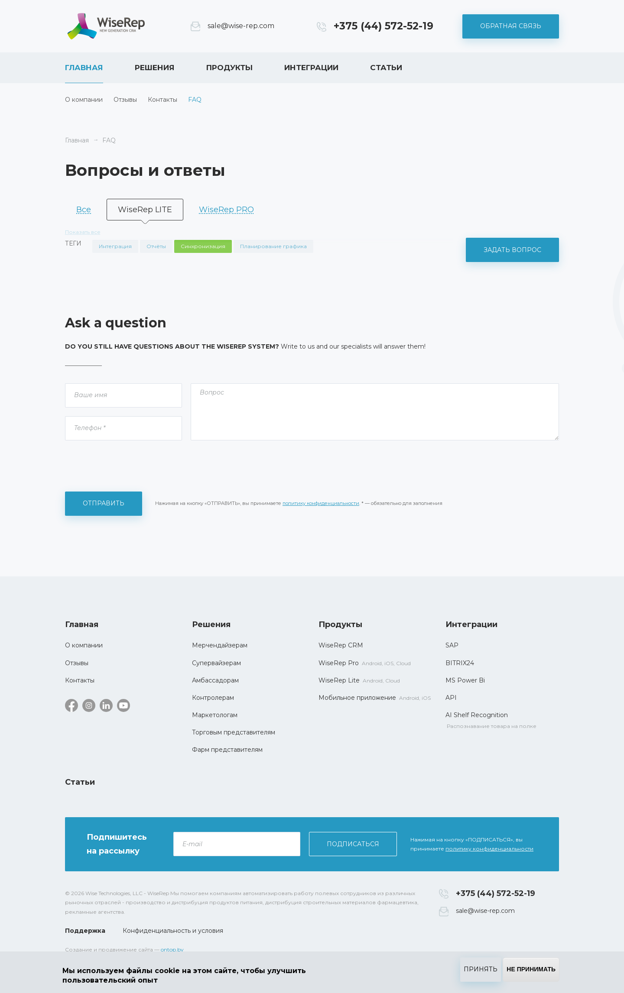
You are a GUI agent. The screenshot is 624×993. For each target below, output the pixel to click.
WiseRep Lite (339, 680)
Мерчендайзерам (219, 645)
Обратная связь (510, 26)
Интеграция (115, 246)
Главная (84, 67)
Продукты (229, 67)
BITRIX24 (459, 663)
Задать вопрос (512, 250)
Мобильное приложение (357, 698)
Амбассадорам (215, 680)
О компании (84, 100)
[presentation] (131, 466)
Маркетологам (214, 715)
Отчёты (156, 246)
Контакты (162, 100)
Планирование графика (273, 246)
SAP (451, 645)
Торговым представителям (233, 732)
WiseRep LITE (145, 209)
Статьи (386, 67)
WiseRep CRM (106, 26)
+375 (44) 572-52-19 (383, 26)
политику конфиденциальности (321, 503)
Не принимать (531, 969)
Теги (73, 243)
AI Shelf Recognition (476, 715)
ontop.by (172, 949)
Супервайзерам (216, 663)
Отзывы (125, 100)
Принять (480, 969)
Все (83, 209)
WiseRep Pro (338, 663)
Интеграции (311, 67)
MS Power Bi (465, 680)
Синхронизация (203, 246)
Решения (155, 67)
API (451, 698)
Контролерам (213, 698)
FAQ (195, 100)
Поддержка (85, 931)
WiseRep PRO (226, 209)
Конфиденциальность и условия (173, 931)
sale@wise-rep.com (241, 26)
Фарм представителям (227, 750)
